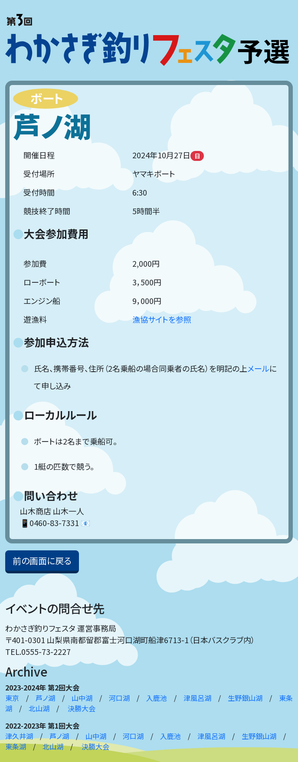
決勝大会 (81, 708)
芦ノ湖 (45, 698)
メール (258, 368)
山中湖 (82, 698)
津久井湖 (19, 736)
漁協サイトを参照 (161, 319)
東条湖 (15, 746)
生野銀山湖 (245, 698)
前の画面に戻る (42, 560)
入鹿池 (156, 698)
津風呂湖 (197, 698)
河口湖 (119, 698)
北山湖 (39, 708)
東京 (12, 698)
